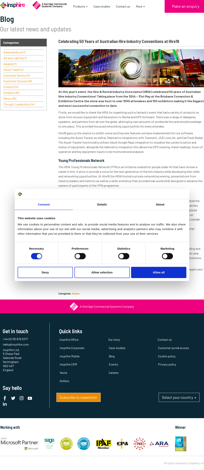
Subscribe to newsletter (78, 397)
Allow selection (101, 272)
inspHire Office (69, 339)
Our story (114, 339)
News (9, 98)
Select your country (179, 398)
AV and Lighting (15, 58)
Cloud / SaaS (13, 69)
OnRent (64, 381)
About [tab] (160, 204)
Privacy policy (167, 364)
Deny (45, 272)
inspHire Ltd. (196, 463)
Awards (9, 64)
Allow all (159, 272)
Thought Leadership (18, 104)
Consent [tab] (44, 204)
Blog (112, 356)
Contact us (123, 6)
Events (76, 293)
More (140, 6)
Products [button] (80, 7)
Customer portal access (173, 348)
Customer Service (16, 75)
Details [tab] (102, 204)
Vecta (63, 372)
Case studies (101, 6)
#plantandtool (14, 52)
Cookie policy (166, 356)
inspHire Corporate (72, 348)
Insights (11, 92)
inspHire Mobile (70, 356)
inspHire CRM (68, 364)
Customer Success (17, 81)
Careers (114, 372)
